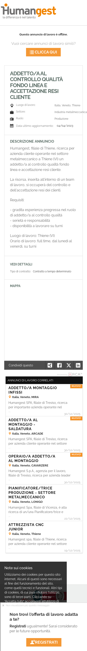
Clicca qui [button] (43, 52)
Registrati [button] (44, 642)
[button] (78, 365)
